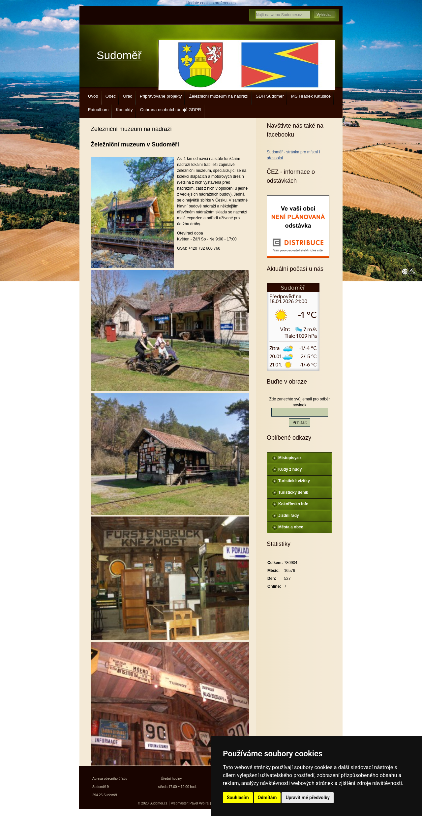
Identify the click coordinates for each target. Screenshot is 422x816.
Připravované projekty (161, 96)
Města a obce (290, 527)
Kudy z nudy (290, 469)
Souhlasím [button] (238, 797)
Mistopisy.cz (289, 457)
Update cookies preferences (210, 3)
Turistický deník (293, 492)
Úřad (128, 96)
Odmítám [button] (267, 797)
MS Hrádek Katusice (311, 96)
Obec (111, 96)
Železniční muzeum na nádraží (218, 96)
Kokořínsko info (293, 504)
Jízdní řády (288, 515)
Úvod (93, 96)
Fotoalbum (98, 109)
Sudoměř (119, 55)
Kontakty (124, 109)
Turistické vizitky (294, 481)
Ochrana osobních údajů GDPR (170, 109)
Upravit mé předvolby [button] (307, 797)
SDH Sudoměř (270, 96)
